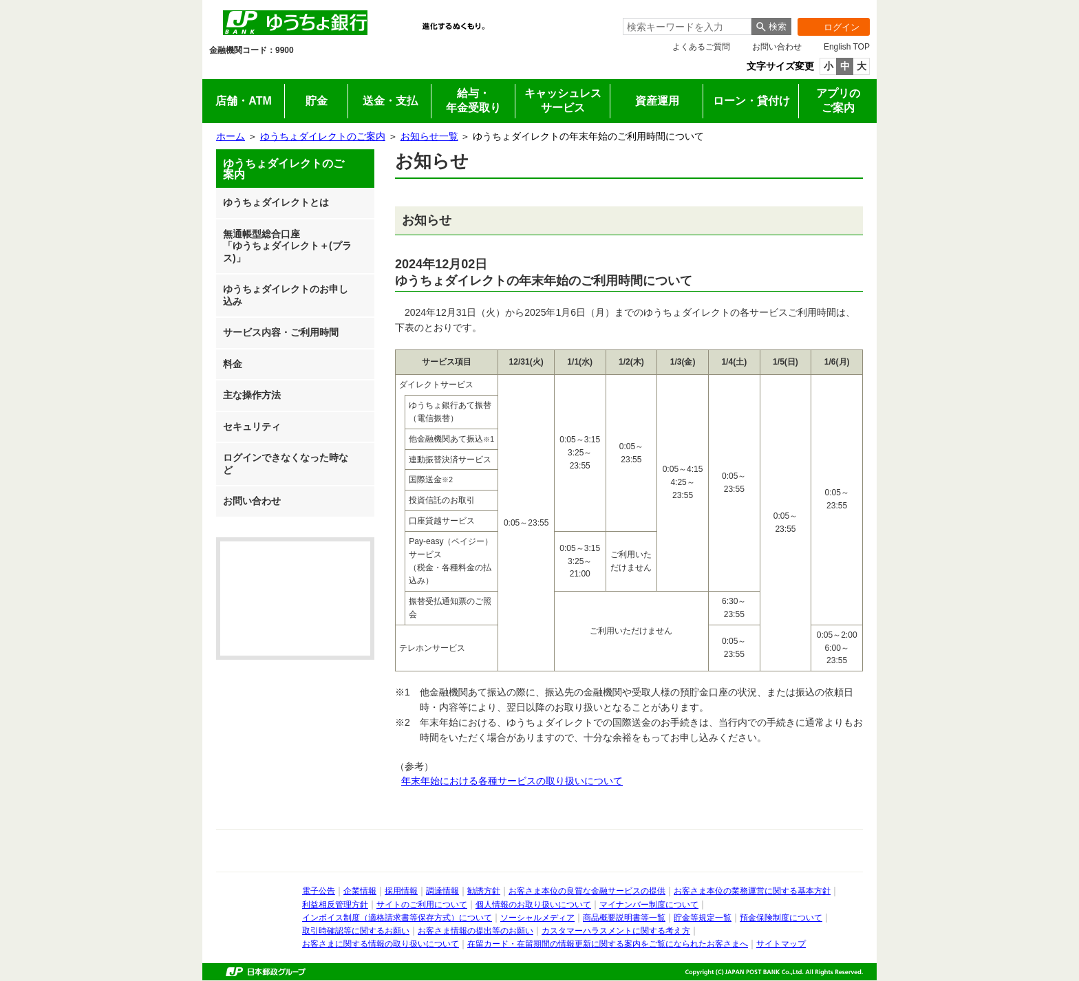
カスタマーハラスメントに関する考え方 (616, 931)
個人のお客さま (253, 70)
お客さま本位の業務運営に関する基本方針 (752, 891)
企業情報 (498, 70)
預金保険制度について (781, 918)
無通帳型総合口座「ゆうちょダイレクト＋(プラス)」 (287, 245)
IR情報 (417, 70)
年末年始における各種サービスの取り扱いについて (512, 780)
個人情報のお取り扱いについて (533, 904)
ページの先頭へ (0, 980)
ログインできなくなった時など (285, 463)
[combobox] (687, 26)
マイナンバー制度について (648, 904)
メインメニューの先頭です (202, 0)
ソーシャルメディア (537, 918)
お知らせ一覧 (429, 136)
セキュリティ (252, 426)
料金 (232, 363)
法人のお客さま (335, 70)
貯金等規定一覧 (702, 918)
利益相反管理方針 (335, 904)
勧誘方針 (483, 891)
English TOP (847, 47)
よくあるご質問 (701, 47)
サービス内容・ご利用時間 (281, 332)
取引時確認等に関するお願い (355, 931)
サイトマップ (781, 944)
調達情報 (442, 891)
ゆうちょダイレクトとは (276, 202)
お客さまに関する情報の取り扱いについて (380, 944)
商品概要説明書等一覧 (624, 918)
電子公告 (318, 891)
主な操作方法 (252, 394)
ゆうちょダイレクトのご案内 (322, 136)
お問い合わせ (777, 47)
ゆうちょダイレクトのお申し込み (285, 295)
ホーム (230, 136)
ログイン (828, 27)
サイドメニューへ (0, 0)
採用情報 (580, 70)
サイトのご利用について (421, 904)
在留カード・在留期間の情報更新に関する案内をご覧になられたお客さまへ (607, 944)
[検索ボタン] (771, 26)
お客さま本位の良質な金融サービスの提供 (587, 891)
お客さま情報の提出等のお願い (475, 931)
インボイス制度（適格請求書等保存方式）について (397, 918)
